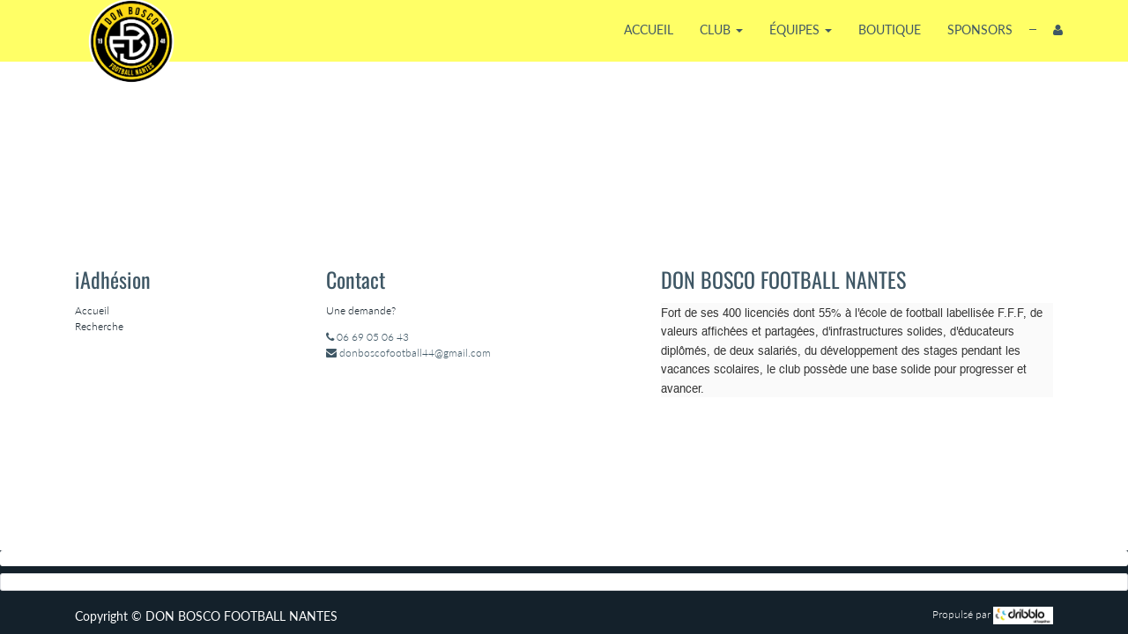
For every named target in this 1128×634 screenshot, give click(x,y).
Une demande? (361, 310)
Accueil (92, 310)
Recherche (99, 326)
